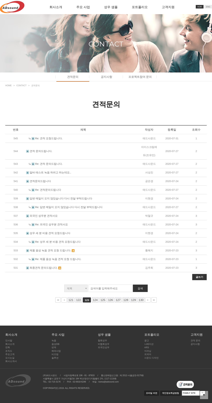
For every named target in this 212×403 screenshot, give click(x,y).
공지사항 (106, 76)
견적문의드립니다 (40, 181)
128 (125, 300)
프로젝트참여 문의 (140, 76)
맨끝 (154, 300)
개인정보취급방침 (170, 393)
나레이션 (149, 344)
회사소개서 (11, 361)
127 (118, 300)
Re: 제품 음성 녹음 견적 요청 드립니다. (58, 259)
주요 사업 (83, 7)
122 (78, 300)
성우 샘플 (111, 7)
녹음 (54, 340)
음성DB (55, 344)
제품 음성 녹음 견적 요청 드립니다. (51, 250)
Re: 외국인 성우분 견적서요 (51, 224)
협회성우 (102, 340)
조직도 (8, 351)
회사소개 (55, 7)
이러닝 (147, 351)
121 (71, 300)
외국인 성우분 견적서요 (44, 215)
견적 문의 (196, 340)
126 (110, 300)
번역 (54, 347)
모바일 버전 (151, 393)
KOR (200, 7)
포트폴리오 (140, 7)
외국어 (147, 354)
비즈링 (55, 354)
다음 (148, 300)
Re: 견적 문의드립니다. (49, 163)
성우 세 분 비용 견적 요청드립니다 (50, 233)
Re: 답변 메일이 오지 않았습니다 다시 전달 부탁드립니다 (68, 207)
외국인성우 (103, 347)
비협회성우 (103, 344)
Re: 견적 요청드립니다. (49, 138)
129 (133, 300)
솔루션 (55, 358)
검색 (140, 288)
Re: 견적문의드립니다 (48, 189)
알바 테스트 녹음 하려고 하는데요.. (50, 172)
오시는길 (9, 358)
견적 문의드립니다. (41, 151)
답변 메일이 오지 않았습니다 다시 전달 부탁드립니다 (61, 198)
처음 (58, 300)
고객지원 (168, 7)
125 (103, 300)
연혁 (7, 347)
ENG (208, 7)
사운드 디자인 (151, 358)
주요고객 (9, 354)
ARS (146, 347)
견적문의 (72, 76)
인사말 (8, 340)
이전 (64, 300)
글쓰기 (199, 277)
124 (95, 300)
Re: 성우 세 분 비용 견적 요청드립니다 (58, 241)
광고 (146, 340)
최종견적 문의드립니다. (44, 267)
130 (141, 300)
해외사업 (56, 351)
